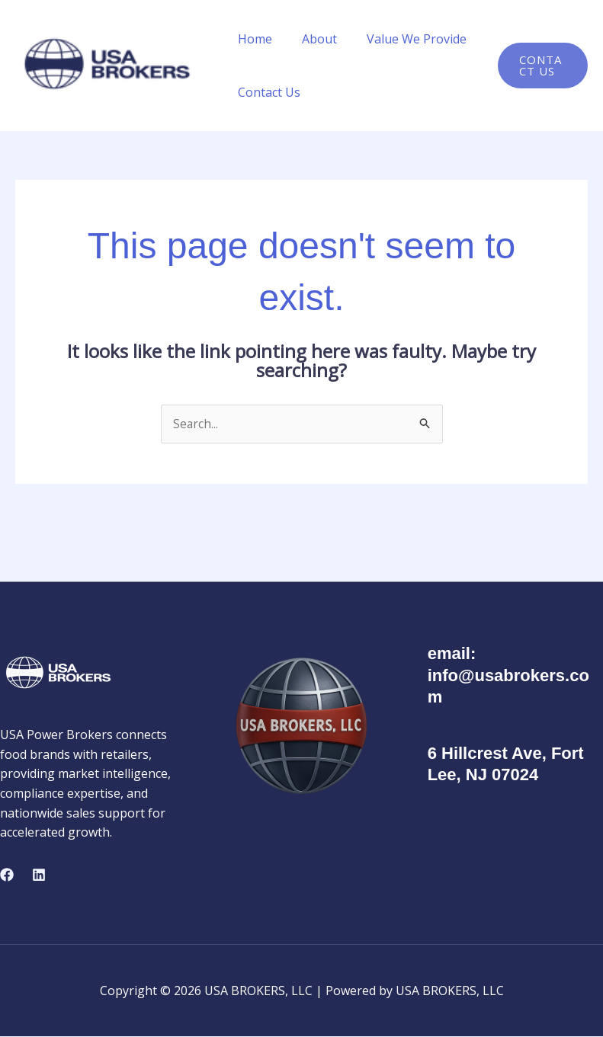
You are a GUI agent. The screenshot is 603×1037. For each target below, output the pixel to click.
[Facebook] (7, 875)
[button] (541, 65)
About (311, 38)
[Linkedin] (39, 875)
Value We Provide (403, 38)
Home (252, 38)
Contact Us (266, 92)
